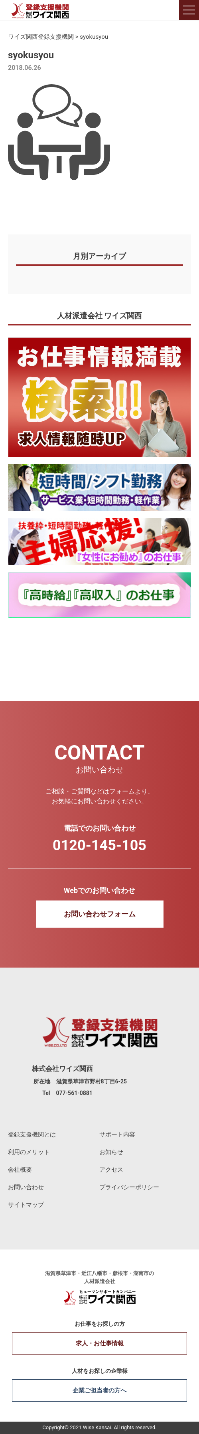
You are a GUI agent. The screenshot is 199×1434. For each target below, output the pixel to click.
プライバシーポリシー (129, 1187)
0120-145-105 (99, 845)
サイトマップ (26, 1204)
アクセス (111, 1169)
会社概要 (20, 1169)
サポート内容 (117, 1134)
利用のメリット (29, 1152)
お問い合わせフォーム (100, 914)
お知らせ (111, 1152)
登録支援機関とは (32, 1134)
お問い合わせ (26, 1187)
